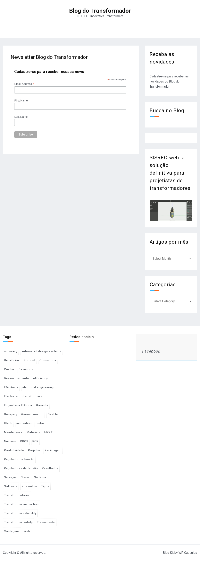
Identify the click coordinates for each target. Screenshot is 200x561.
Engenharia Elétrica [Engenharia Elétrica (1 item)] (18, 405)
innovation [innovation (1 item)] (24, 423)
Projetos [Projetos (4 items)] (34, 450)
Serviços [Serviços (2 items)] (10, 477)
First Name (21, 100)
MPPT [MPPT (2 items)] (48, 432)
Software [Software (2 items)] (11, 486)
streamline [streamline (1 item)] (29, 486)
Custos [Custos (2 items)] (9, 369)
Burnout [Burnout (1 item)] (29, 360)
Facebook (151, 351)
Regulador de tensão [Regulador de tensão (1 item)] (19, 459)
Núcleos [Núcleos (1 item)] (10, 441)
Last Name (21, 116)
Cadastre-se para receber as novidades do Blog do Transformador (169, 81)
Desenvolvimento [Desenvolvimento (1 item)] (16, 378)
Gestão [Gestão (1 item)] (53, 414)
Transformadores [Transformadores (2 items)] (17, 495)
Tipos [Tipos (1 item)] (45, 486)
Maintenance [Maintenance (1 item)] (13, 432)
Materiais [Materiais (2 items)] (33, 432)
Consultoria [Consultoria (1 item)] (47, 360)
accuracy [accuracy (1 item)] (10, 351)
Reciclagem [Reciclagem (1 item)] (53, 450)
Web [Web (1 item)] (27, 531)
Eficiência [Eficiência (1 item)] (11, 387)
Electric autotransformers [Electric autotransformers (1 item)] (23, 396)
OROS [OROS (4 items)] (24, 441)
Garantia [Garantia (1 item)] (42, 405)
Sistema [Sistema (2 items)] (40, 477)
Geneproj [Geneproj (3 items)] (10, 414)
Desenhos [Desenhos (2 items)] (26, 369)
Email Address (24, 84)
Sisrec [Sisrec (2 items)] (25, 477)
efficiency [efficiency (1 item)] (40, 378)
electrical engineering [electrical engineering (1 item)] (38, 387)
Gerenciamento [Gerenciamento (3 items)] (32, 414)
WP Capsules (188, 553)
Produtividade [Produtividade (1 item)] (14, 450)
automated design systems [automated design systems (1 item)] (41, 351)
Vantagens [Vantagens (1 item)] (12, 531)
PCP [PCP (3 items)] (35, 441)
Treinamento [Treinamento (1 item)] (46, 522)
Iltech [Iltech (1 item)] (8, 423)
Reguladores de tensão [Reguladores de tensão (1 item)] (21, 468)
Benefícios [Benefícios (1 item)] (12, 360)
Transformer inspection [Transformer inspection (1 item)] (21, 504)
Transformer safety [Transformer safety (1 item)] (18, 522)
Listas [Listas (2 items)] (40, 423)
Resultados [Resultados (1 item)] (50, 468)
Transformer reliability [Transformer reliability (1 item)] (20, 513)
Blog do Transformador (100, 11)
